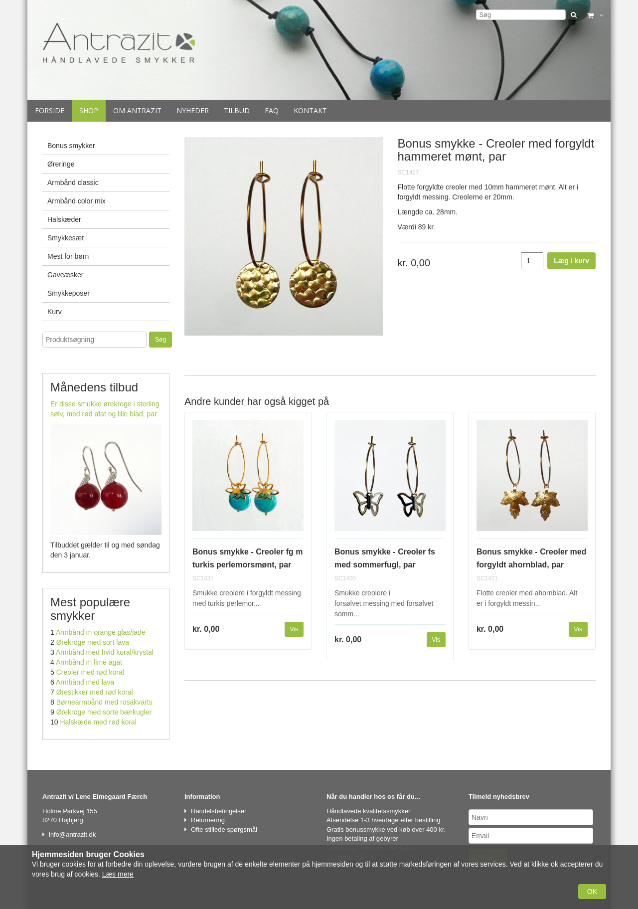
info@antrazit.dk (72, 834)
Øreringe (60, 164)
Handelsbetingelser (218, 811)
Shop (88, 110)
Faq (272, 110)
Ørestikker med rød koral (94, 692)
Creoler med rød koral (90, 672)
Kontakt (310, 110)
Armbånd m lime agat (89, 662)
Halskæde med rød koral (98, 722)
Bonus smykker (71, 146)
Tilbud (237, 110)
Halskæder (64, 219)
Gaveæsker (65, 275)
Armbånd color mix (76, 201)
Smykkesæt (65, 238)
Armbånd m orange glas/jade (101, 632)
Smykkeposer (68, 293)
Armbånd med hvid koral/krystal (105, 652)
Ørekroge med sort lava (92, 642)
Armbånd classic (73, 182)
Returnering (208, 820)
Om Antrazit (137, 110)
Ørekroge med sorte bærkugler (104, 712)
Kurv (54, 312)
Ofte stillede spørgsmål (224, 829)
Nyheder (192, 110)
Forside (49, 110)
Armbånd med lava (85, 682)
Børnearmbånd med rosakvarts (104, 702)
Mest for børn (68, 256)
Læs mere (118, 874)
